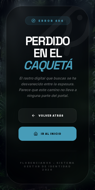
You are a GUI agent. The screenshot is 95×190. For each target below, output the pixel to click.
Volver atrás (47, 116)
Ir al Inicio (47, 134)
